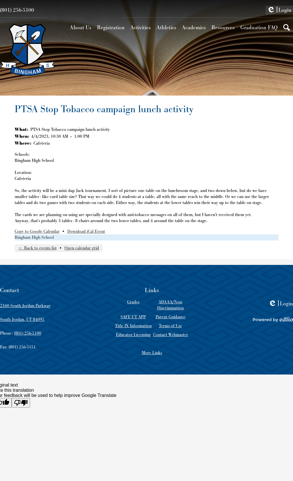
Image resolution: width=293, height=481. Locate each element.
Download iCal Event (86, 231)
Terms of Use (170, 326)
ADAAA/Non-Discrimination (170, 305)
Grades (133, 302)
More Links (152, 353)
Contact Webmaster (170, 335)
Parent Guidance (170, 317)
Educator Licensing (133, 335)
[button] (80, 28)
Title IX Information (133, 326)
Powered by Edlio (273, 319)
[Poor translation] (21, 403)
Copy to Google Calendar (37, 231)
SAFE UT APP (133, 317)
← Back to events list (37, 248)
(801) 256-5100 (17, 10)
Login (279, 11)
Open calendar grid (81, 248)
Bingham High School (34, 237)
